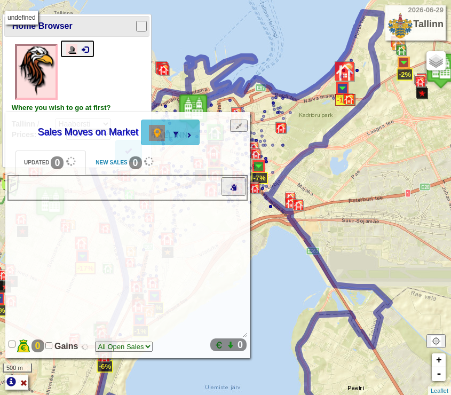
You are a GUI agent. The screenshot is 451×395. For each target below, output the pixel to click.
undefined (21, 17)
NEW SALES (126, 161)
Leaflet (439, 391)
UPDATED (51, 161)
